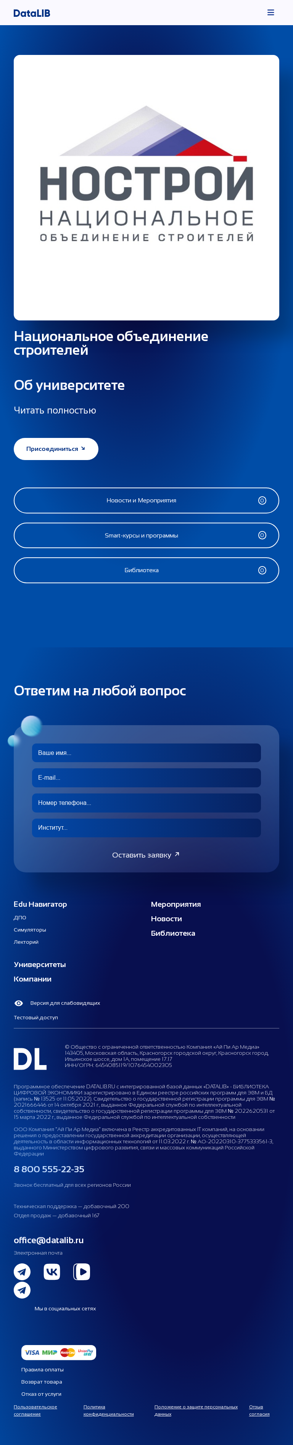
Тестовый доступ (36, 1017)
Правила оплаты (42, 1369)
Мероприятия (176, 904)
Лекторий (26, 942)
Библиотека (173, 933)
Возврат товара (41, 1382)
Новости (166, 918)
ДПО (20, 917)
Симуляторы (30, 930)
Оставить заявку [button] (146, 854)
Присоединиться (56, 448)
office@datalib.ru (49, 1240)
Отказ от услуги (41, 1394)
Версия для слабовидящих (57, 1003)
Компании (33, 979)
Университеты (40, 964)
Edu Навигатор (40, 904)
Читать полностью (55, 410)
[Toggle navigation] (270, 12)
